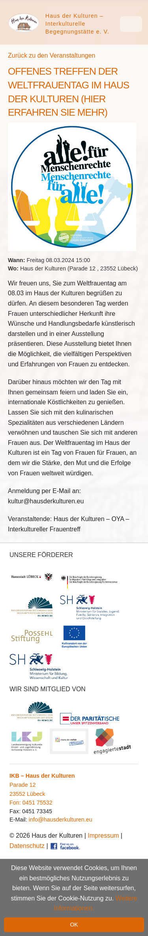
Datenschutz (27, 845)
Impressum (103, 835)
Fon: (15, 802)
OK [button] (74, 924)
